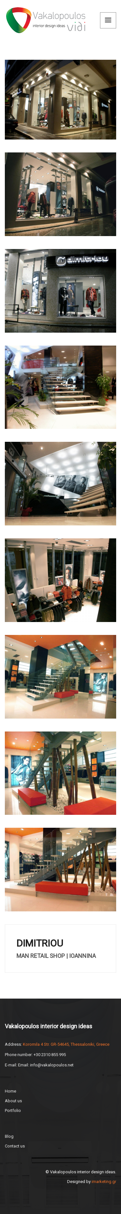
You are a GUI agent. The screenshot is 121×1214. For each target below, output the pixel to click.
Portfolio (13, 1110)
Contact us (15, 1146)
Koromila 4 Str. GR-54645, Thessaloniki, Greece (66, 1044)
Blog (9, 1136)
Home (10, 1091)
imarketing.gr (104, 1181)
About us (13, 1100)
